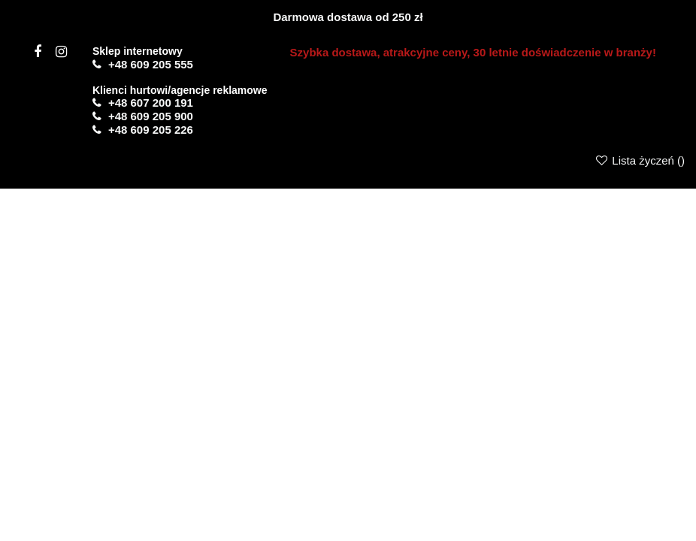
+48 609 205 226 (150, 129)
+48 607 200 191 (150, 102)
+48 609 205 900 (150, 116)
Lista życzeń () (640, 160)
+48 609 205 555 (150, 64)
